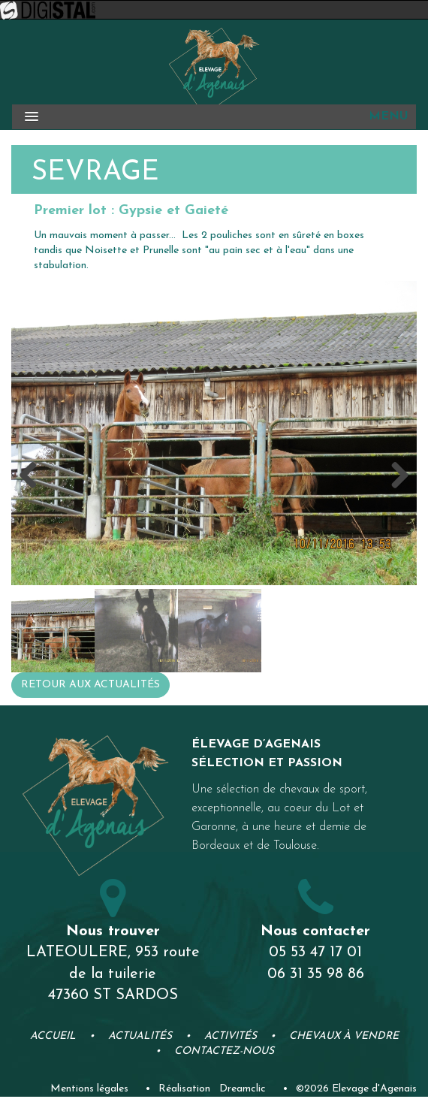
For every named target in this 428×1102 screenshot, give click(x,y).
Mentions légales (89, 1088)
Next (394, 476)
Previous (34, 476)
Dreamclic (242, 1088)
